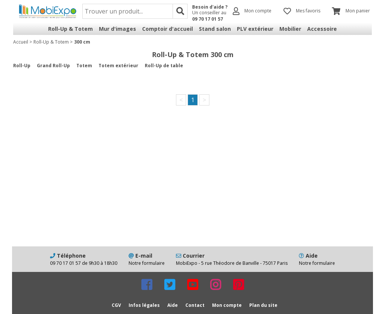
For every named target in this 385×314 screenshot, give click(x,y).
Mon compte (227, 305)
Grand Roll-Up (53, 65)
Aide (172, 305)
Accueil (20, 42)
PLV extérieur (255, 28)
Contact (195, 305)
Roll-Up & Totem (70, 28)
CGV (116, 305)
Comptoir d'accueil (167, 28)
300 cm (82, 42)
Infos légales (144, 305)
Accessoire (322, 28)
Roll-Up (21, 65)
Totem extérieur (118, 65)
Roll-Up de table (164, 65)
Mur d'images (117, 28)
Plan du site (263, 305)
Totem (84, 65)
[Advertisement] (192, 186)
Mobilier (290, 28)
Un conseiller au (209, 15)
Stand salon (215, 28)
